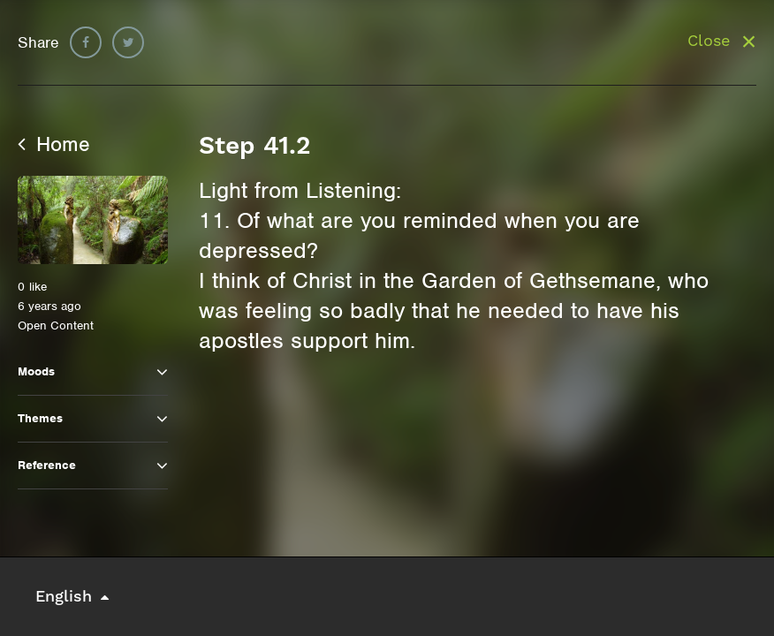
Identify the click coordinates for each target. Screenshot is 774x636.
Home (54, 144)
